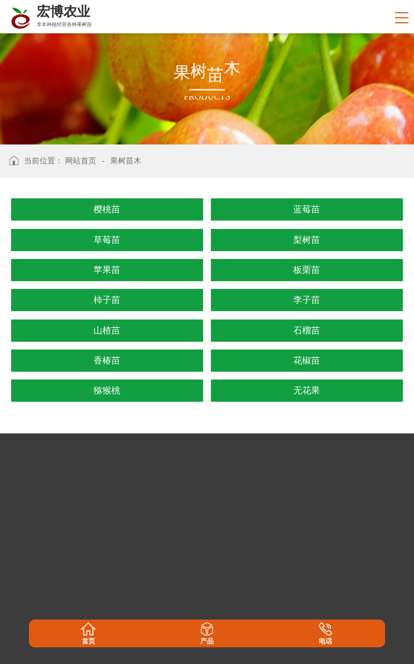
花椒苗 (306, 360)
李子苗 (306, 299)
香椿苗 (106, 360)
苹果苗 (106, 269)
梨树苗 (306, 239)
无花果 (306, 390)
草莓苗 (106, 239)
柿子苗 (106, 299)
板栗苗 (306, 269)
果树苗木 (125, 161)
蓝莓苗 (306, 209)
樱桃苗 (106, 209)
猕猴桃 (106, 390)
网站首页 (80, 161)
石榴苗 (306, 330)
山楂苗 (106, 330)
